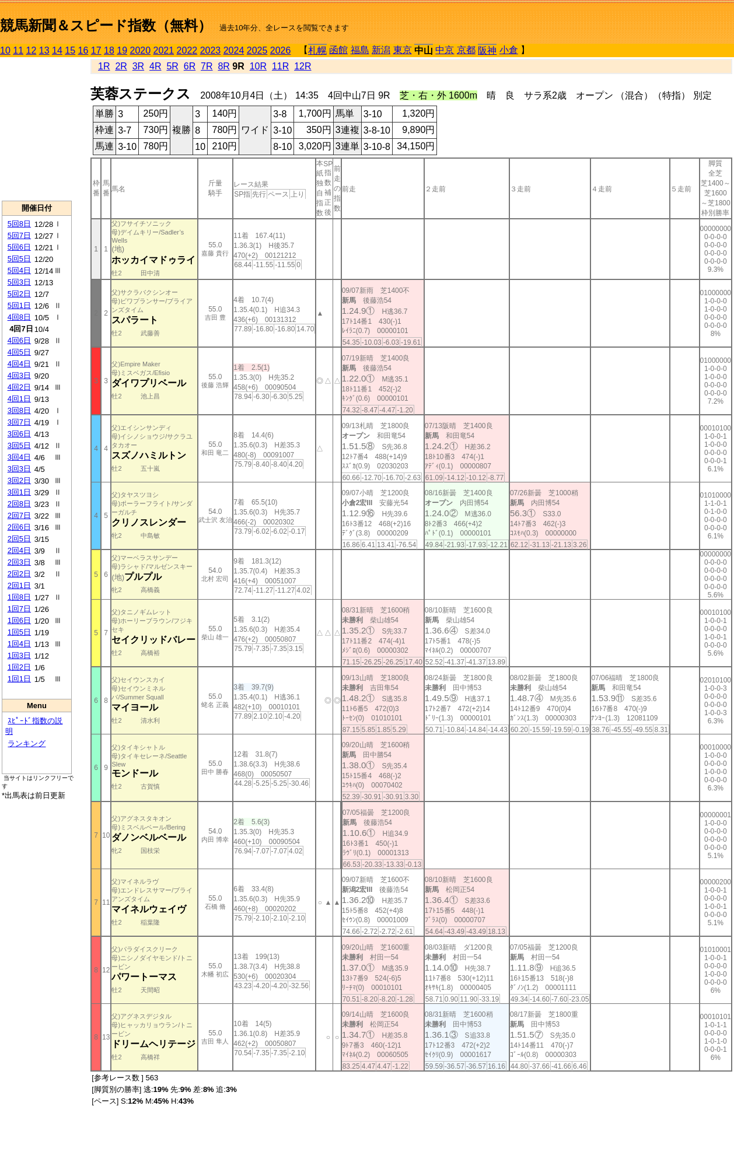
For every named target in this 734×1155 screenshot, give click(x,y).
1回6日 (19, 620)
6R (189, 66)
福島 (360, 50)
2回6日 (19, 527)
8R (223, 66)
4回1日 (19, 398)
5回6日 (19, 247)
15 (70, 50)
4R (155, 66)
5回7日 (19, 235)
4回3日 (19, 375)
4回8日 (19, 317)
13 (44, 50)
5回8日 (19, 223)
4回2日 (19, 387)
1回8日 (19, 597)
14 (57, 50)
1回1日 (19, 678)
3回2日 (19, 480)
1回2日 (19, 667)
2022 (187, 50)
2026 (280, 50)
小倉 (508, 50)
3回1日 (19, 492)
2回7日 (19, 515)
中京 (444, 50)
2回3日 (19, 562)
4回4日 (19, 363)
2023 (210, 50)
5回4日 (19, 270)
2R (121, 66)
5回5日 (19, 258)
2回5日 (19, 538)
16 (83, 50)
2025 (257, 50)
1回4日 (19, 643)
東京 (402, 50)
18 (109, 50)
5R (172, 66)
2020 (140, 50)
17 (96, 50)
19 (122, 50)
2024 (233, 50)
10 (5, 50)
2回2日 (19, 573)
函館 (338, 50)
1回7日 (19, 608)
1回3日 (19, 655)
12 (31, 50)
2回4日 (19, 550)
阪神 (487, 50)
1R (104, 66)
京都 (466, 50)
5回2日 (19, 293)
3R (138, 66)
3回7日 (19, 422)
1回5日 (19, 632)
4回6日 (19, 340)
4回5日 (19, 352)
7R (206, 66)
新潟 (381, 50)
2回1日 (19, 585)
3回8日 (19, 410)
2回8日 (19, 503)
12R (302, 66)
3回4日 (19, 457)
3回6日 (19, 433)
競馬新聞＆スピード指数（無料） (106, 25)
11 (18, 50)
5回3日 (19, 282)
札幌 (317, 50)
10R (258, 66)
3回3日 (19, 468)
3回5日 (19, 445)
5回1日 (19, 305)
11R (280, 66)
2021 (163, 50)
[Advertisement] (37, 129)
